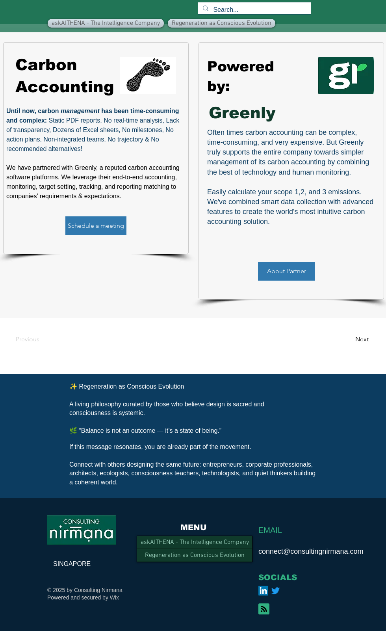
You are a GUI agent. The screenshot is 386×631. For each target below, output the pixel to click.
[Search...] (253, 9)
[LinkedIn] (263, 591)
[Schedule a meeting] (95, 225)
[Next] (347, 339)
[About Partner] (286, 271)
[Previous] (38, 339)
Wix (114, 597)
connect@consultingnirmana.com (310, 551)
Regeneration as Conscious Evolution (195, 555)
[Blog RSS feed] (263, 609)
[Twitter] (275, 591)
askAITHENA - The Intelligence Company (195, 542)
